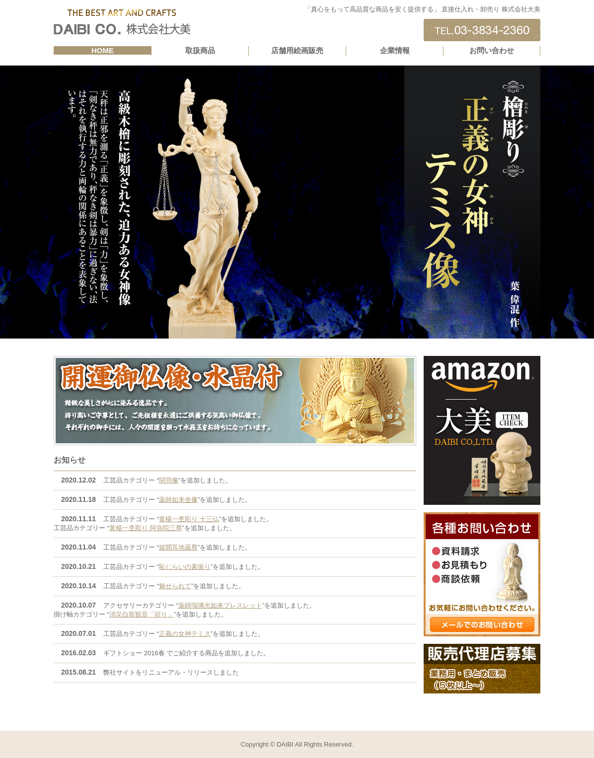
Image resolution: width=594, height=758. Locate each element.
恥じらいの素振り (185, 566)
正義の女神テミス (185, 633)
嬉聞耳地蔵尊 (178, 547)
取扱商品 (200, 50)
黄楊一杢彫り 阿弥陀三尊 (145, 528)
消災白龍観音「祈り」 (141, 614)
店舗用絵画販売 (297, 50)
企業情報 (395, 50)
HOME (102, 50)
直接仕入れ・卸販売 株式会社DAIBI (122, 22)
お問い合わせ (491, 50)
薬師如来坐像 (178, 499)
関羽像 (168, 480)
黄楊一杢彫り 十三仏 (189, 519)
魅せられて (175, 586)
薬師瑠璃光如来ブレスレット (220, 605)
